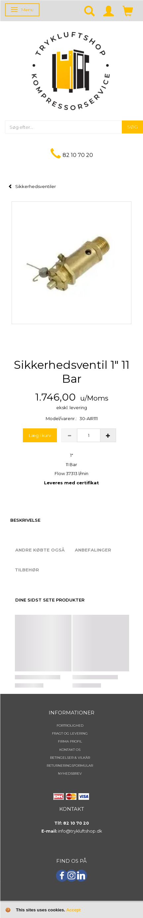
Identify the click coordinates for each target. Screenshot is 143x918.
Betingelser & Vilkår (70, 757)
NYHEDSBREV (70, 773)
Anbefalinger (93, 550)
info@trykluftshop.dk (80, 831)
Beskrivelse (25, 520)
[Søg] (132, 127)
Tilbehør (27, 569)
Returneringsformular (70, 765)
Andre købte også (40, 550)
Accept (73, 909)
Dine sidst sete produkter (49, 600)
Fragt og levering (70, 733)
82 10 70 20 (78, 155)
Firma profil (70, 741)
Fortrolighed (70, 725)
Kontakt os (69, 750)
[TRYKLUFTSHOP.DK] (70, 70)
